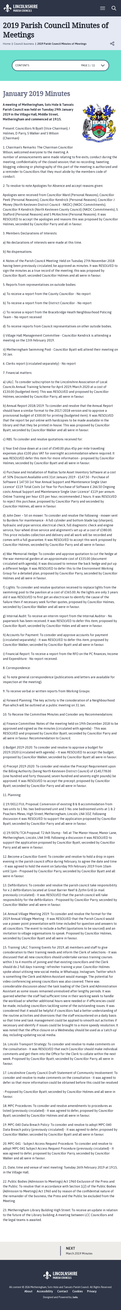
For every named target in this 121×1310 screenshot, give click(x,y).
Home (7, 43)
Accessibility (45, 1291)
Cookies (77, 1291)
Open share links (112, 43)
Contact (62, 1291)
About (28, 1291)
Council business (24, 43)
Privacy (92, 1291)
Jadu (75, 1297)
